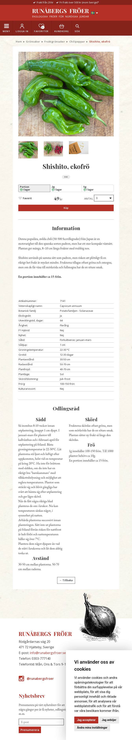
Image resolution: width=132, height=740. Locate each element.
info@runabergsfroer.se (48, 653)
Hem (19, 41)
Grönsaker (33, 41)
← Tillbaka (66, 580)
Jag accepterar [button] (86, 720)
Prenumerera (29, 730)
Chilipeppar (77, 41)
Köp (66, 208)
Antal (88, 198)
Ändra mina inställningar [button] (92, 727)
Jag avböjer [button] (109, 720)
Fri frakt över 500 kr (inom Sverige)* (79, 2)
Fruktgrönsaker (54, 41)
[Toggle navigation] (6, 28)
